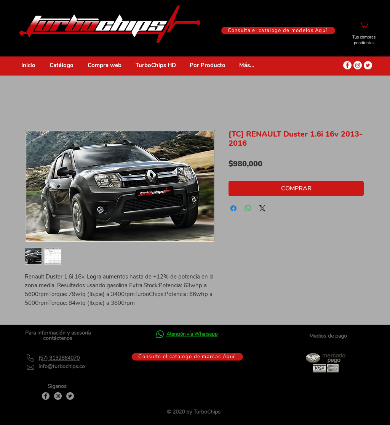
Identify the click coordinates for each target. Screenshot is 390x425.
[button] (364, 24)
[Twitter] (70, 396)
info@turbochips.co (61, 366)
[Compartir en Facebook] (233, 208)
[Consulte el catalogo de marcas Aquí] (187, 357)
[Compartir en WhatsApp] (248, 208)
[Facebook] (46, 396)
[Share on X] (262, 208)
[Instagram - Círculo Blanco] (357, 65)
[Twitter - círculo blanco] (368, 65)
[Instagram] (58, 396)
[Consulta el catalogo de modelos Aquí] (278, 30)
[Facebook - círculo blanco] (347, 65)
